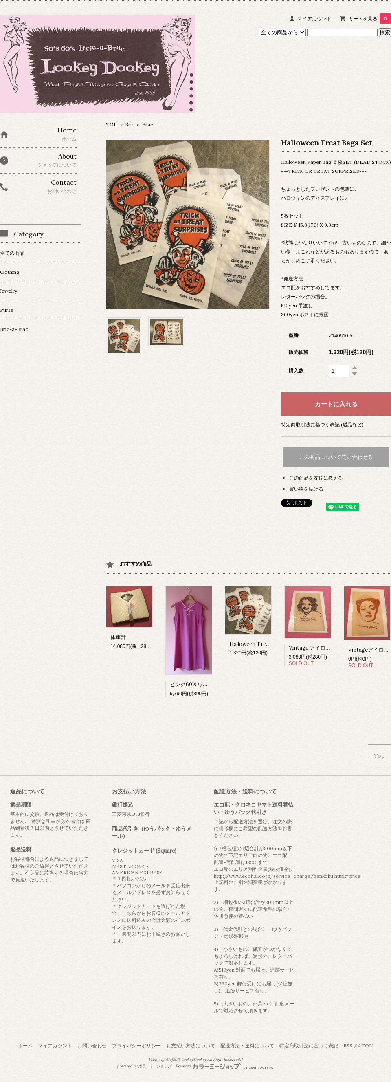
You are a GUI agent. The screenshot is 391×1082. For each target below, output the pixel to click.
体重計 (118, 637)
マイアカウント (314, 18)
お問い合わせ (92, 1045)
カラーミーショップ (154, 1066)
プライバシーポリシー (136, 1045)
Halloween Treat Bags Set (262, 644)
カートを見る (369, 18)
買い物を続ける (306, 489)
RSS (347, 1045)
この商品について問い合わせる (336, 457)
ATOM (365, 1045)
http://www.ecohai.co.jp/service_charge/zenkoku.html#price (287, 876)
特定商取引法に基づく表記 (308, 1045)
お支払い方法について (190, 1045)
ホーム (25, 1045)
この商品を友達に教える (316, 478)
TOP (111, 124)
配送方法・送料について (247, 1045)
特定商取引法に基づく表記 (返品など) (322, 424)
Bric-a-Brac (139, 124)
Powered (225, 1066)
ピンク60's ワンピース (197, 684)
